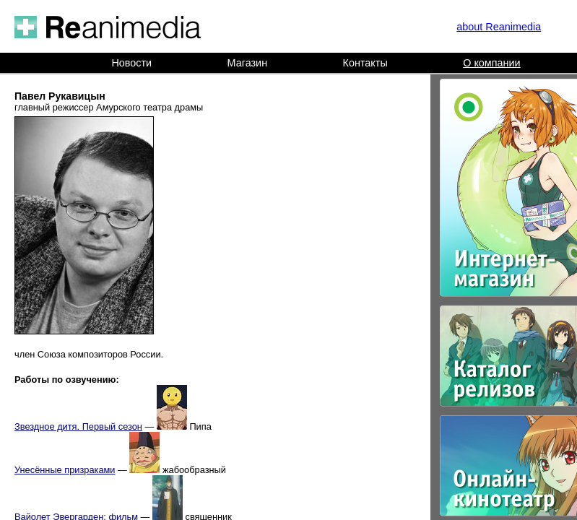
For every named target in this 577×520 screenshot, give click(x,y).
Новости (131, 63)
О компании (491, 63)
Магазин (247, 63)
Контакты (365, 63)
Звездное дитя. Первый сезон (78, 426)
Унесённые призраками (65, 469)
